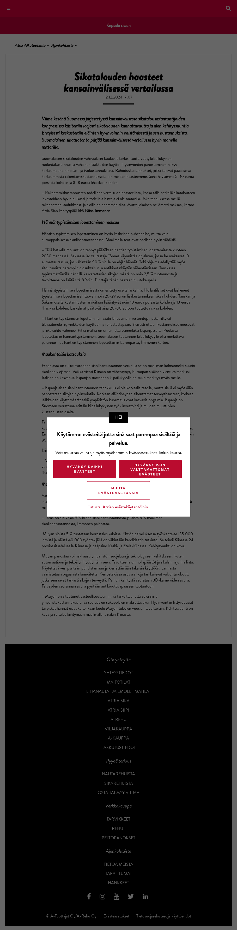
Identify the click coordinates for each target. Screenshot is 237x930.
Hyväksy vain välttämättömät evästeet (149, 469)
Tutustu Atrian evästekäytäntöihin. (118, 507)
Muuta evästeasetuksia (118, 490)
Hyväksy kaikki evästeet (84, 469)
